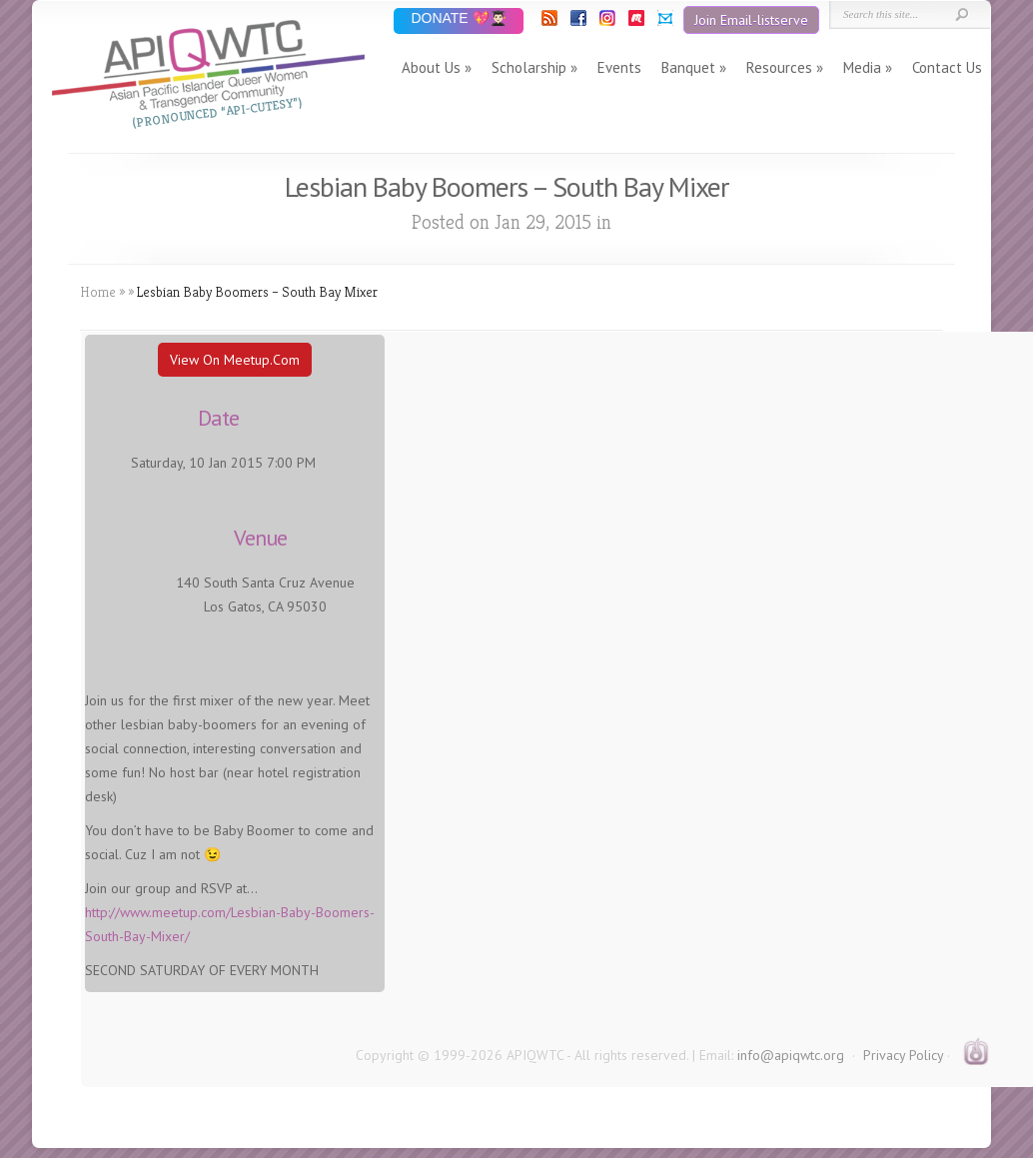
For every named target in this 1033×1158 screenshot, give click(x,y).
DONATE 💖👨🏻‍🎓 (458, 19)
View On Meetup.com (235, 360)
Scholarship (529, 67)
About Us (431, 67)
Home (98, 292)
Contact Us (947, 67)
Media (862, 67)
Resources (779, 67)
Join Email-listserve (751, 20)
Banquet (688, 67)
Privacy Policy (903, 1055)
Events (619, 67)
